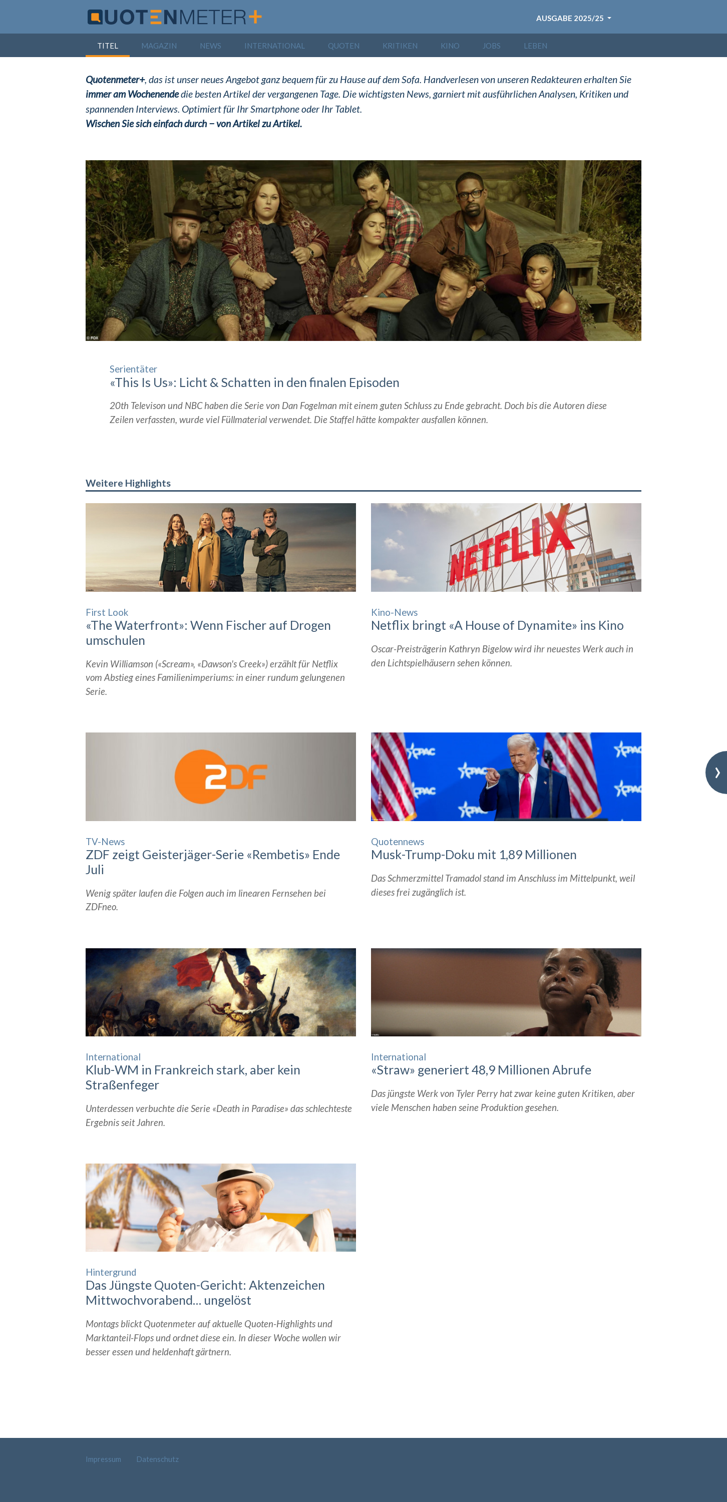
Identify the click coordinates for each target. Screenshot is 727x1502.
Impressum (103, 1458)
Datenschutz (157, 1458)
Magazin (159, 45)
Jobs (492, 45)
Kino (450, 45)
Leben (535, 45)
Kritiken (400, 45)
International (274, 45)
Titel (107, 45)
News (210, 45)
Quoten (343, 45)
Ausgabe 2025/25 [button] (570, 18)
